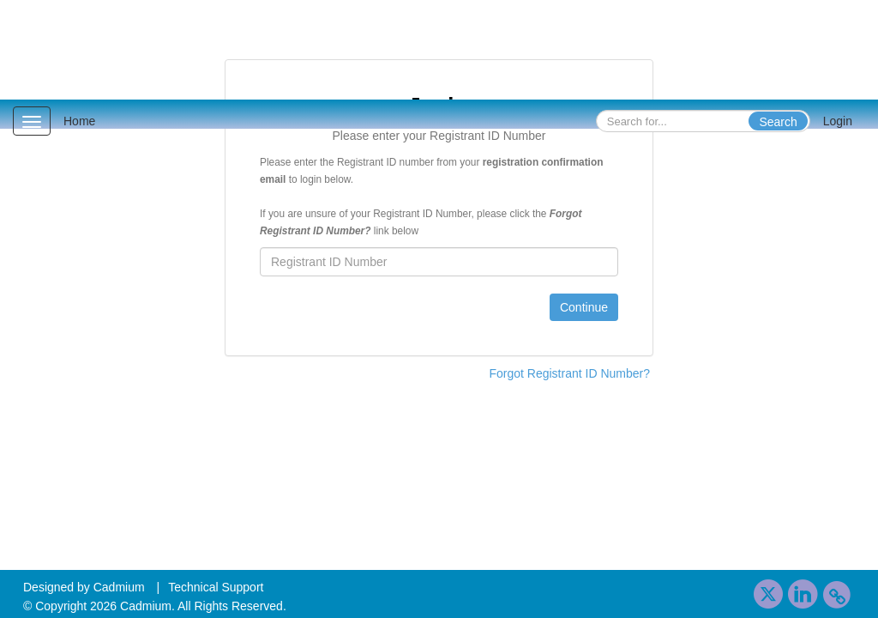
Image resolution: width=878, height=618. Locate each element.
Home (79, 121)
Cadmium (119, 587)
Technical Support (215, 587)
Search (778, 122)
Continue (584, 307)
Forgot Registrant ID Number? (569, 373)
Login (837, 121)
